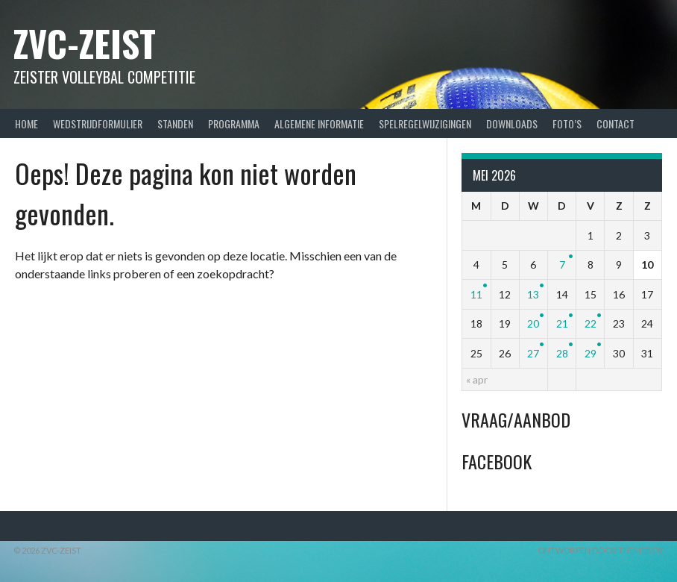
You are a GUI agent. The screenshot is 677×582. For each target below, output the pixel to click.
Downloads (512, 123)
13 (533, 294)
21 (562, 323)
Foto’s (567, 123)
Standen (175, 123)
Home (26, 123)
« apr (477, 379)
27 (533, 353)
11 (476, 294)
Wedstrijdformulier (97, 123)
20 (533, 323)
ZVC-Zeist (84, 42)
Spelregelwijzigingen (425, 123)
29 (590, 353)
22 (590, 323)
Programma (233, 123)
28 (562, 353)
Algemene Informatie (319, 123)
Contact (615, 123)
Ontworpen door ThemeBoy (601, 550)
